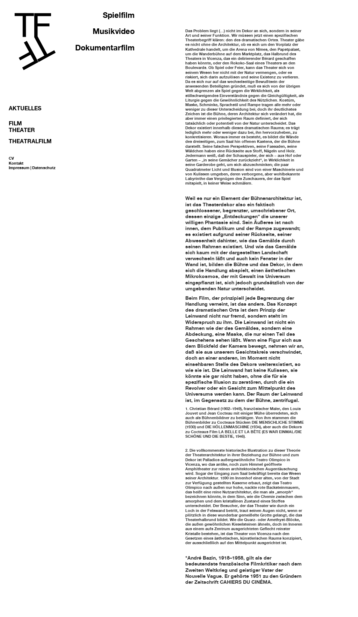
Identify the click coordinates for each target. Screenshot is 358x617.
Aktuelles (25, 108)
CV (11, 158)
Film (15, 123)
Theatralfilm (30, 141)
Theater (22, 129)
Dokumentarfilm (105, 47)
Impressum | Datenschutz (32, 167)
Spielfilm (119, 15)
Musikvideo (114, 31)
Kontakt (16, 163)
